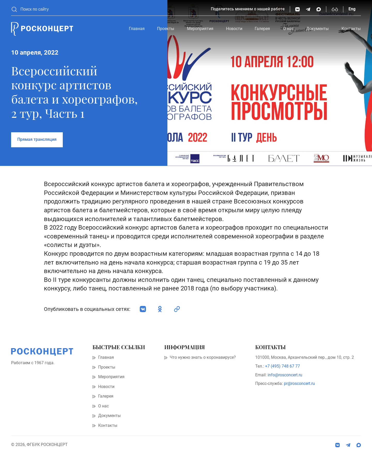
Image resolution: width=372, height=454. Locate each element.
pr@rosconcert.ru (299, 383)
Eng (351, 9)
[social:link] (177, 309)
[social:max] (318, 9)
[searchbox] (112, 9)
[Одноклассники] (160, 309)
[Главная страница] (42, 29)
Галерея (262, 28)
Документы (317, 28)
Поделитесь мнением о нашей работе (248, 9)
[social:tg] (308, 9)
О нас (288, 28)
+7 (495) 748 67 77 (282, 366)
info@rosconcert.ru (285, 375)
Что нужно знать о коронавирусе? (203, 357)
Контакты (351, 28)
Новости (234, 28)
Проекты (165, 28)
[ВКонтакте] (297, 9)
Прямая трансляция (37, 139)
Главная (137, 28)
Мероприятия (200, 28)
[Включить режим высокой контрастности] (335, 9)
